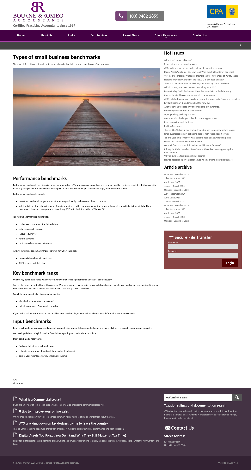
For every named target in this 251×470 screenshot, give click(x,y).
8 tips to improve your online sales (180, 64)
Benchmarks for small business (178, 122)
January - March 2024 (174, 201)
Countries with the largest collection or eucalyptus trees (190, 118)
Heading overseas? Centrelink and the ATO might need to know (193, 79)
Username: (173, 242)
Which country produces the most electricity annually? (190, 87)
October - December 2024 (176, 190)
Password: (173, 251)
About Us (46, 35)
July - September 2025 (174, 178)
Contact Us (200, 35)
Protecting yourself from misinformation (183, 110)
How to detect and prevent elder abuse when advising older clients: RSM (198, 159)
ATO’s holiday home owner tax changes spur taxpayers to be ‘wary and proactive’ (202, 99)
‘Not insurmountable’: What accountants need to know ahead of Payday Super (201, 75)
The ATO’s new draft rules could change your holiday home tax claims (196, 83)
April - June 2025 (172, 182)
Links (71, 35)
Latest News (131, 35)
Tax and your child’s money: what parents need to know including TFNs (197, 137)
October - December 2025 (176, 174)
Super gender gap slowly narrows (179, 114)
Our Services (99, 35)
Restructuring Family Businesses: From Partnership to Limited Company (197, 91)
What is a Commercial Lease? (178, 60)
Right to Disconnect (173, 126)
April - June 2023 (172, 213)
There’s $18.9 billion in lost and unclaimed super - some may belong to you (199, 130)
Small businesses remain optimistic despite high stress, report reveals (196, 133)
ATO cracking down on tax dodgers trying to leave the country (193, 68)
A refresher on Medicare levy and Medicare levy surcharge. (192, 106)
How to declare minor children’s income (183, 141)
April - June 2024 (172, 197)
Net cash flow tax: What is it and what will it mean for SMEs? (192, 145)
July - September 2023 (174, 209)
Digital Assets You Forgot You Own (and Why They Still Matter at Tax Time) (199, 72)
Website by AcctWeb (228, 462)
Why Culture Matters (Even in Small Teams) (184, 156)
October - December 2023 (176, 205)
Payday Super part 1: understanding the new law (187, 103)
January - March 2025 (174, 186)
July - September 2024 (174, 193)
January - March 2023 (174, 217)
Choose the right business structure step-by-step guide (190, 95)
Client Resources (166, 35)
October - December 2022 (176, 221)
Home (21, 35)
